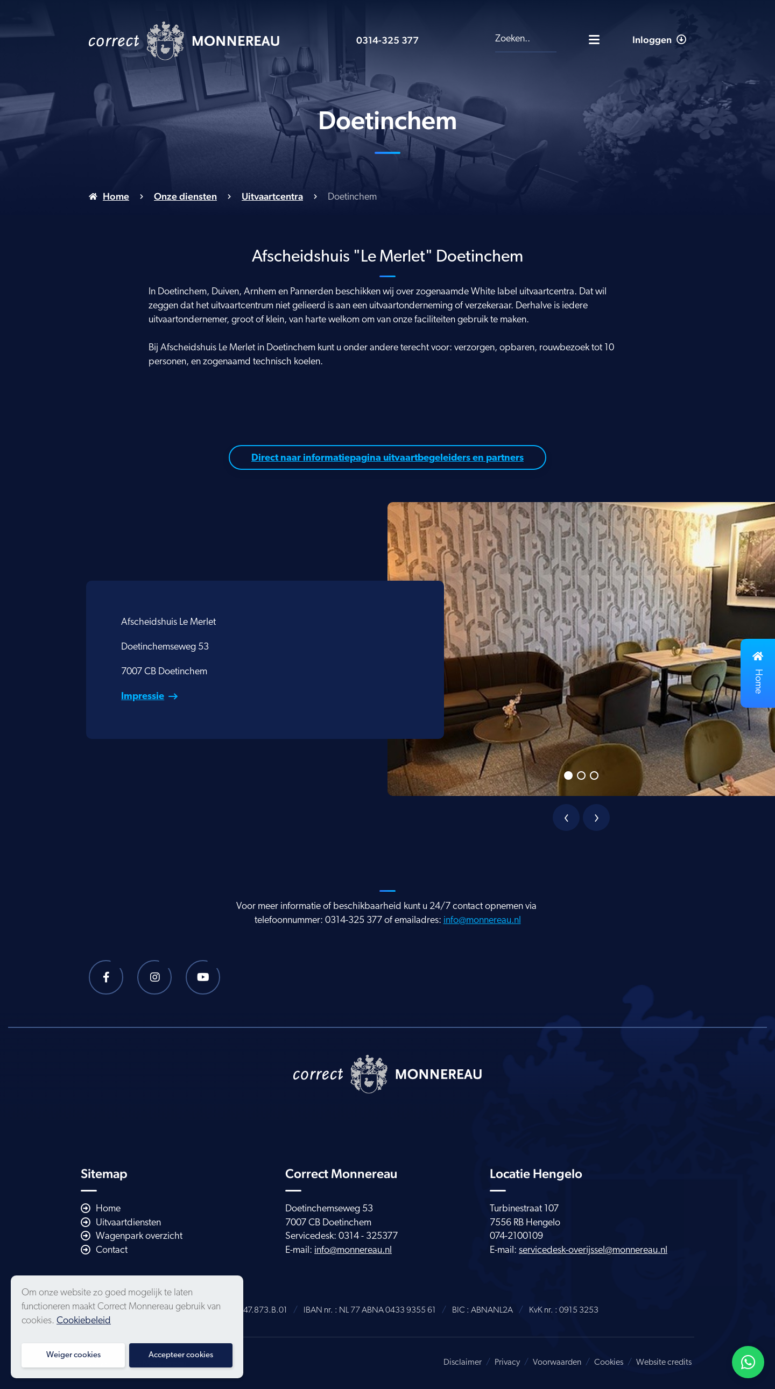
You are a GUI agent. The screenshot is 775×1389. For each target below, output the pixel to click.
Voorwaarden (557, 1362)
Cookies (608, 1362)
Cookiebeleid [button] (84, 1321)
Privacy (507, 1362)
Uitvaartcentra (272, 196)
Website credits (664, 1362)
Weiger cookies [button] (73, 1355)
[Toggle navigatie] (594, 39)
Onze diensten (185, 196)
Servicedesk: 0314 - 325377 (341, 1236)
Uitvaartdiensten (128, 1223)
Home (116, 196)
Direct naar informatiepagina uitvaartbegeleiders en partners (387, 458)
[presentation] (566, 817)
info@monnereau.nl (482, 920)
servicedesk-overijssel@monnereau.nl (593, 1250)
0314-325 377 (387, 40)
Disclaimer (462, 1362)
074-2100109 (516, 1236)
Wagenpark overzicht (139, 1236)
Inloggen (659, 39)
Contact (112, 1250)
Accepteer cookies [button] (181, 1355)
